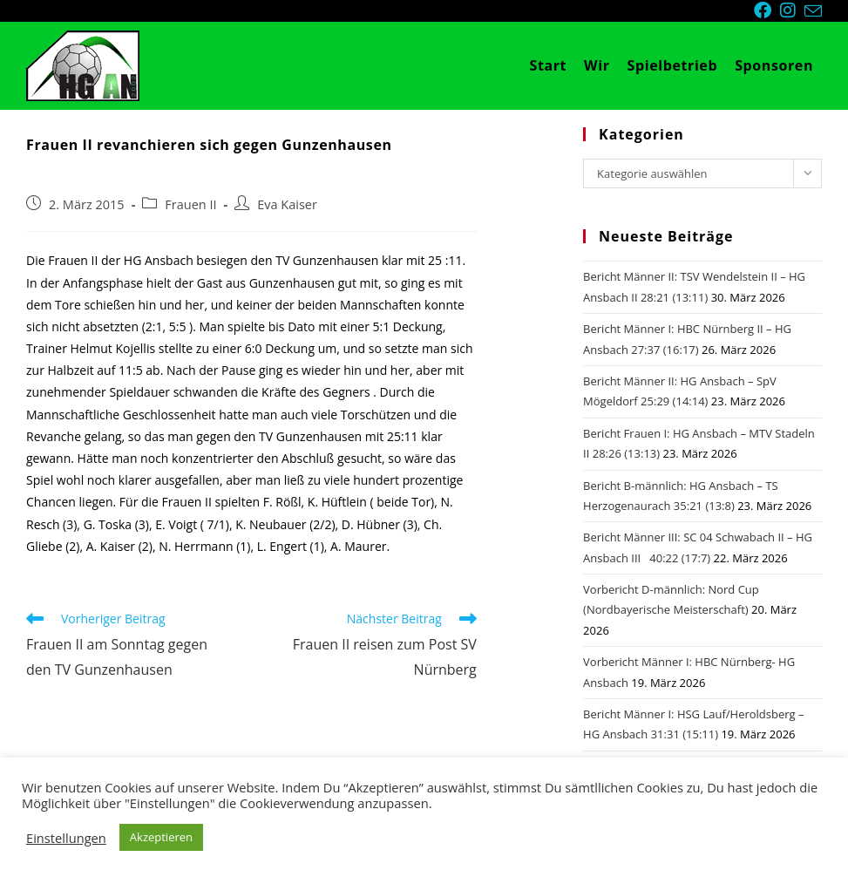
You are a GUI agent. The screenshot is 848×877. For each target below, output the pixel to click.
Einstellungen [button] (66, 838)
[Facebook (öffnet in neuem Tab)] (767, 10)
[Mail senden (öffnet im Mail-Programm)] (813, 11)
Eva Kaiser (287, 204)
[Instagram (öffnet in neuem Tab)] (792, 10)
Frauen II (190, 204)
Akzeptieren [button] (161, 837)
